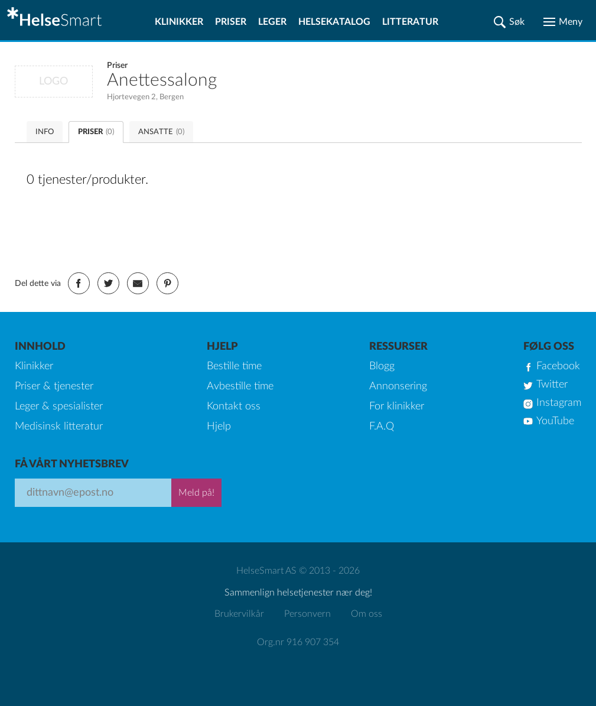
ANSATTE (161, 132)
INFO (44, 132)
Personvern (307, 614)
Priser (230, 22)
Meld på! (196, 492)
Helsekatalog (334, 22)
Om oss (366, 614)
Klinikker (179, 22)
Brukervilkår (239, 614)
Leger (272, 22)
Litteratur (410, 22)
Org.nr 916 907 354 (298, 642)
